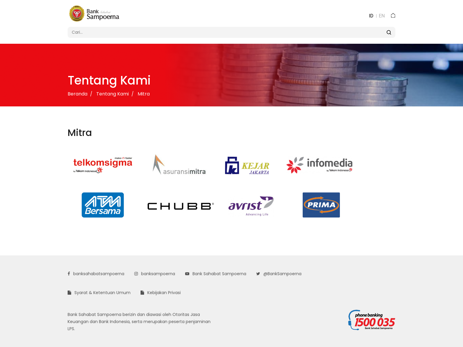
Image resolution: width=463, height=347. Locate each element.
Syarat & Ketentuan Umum (99, 293)
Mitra (144, 93)
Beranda (77, 93)
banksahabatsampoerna (96, 274)
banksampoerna (154, 274)
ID (371, 16)
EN (382, 16)
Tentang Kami (112, 93)
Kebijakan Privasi (161, 293)
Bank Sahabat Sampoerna (215, 274)
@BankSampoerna (278, 274)
